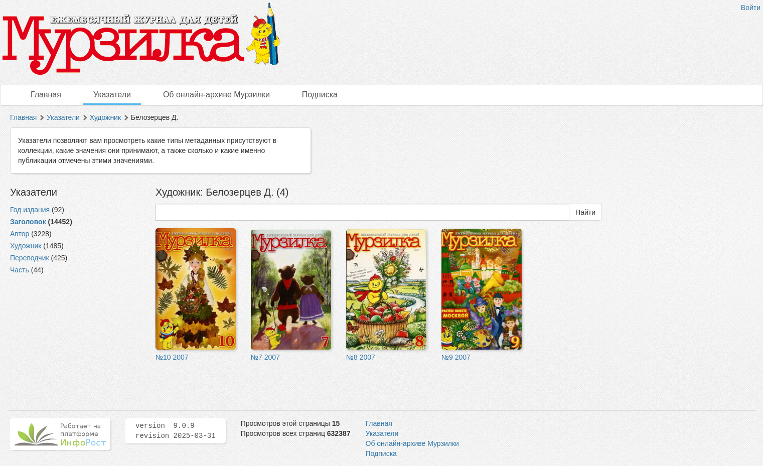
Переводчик (29, 258)
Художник (105, 117)
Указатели (112, 94)
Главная (46, 94)
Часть (19, 270)
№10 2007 (172, 357)
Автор (19, 234)
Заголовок (28, 222)
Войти (750, 8)
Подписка (320, 94)
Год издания (30, 210)
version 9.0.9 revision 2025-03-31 (175, 431)
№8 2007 (360, 357)
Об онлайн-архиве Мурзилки (216, 94)
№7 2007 (265, 357)
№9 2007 (456, 357)
